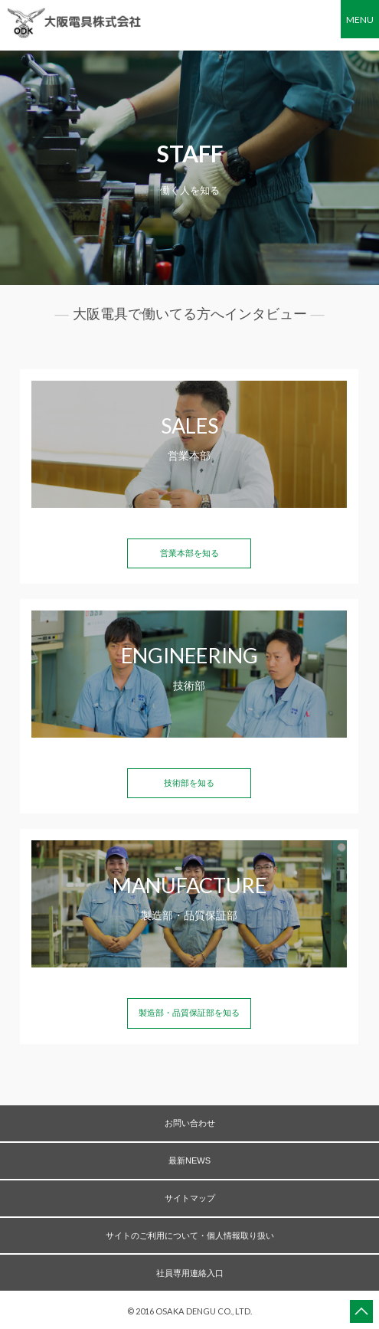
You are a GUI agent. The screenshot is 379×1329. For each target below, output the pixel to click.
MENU (360, 19)
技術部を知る (189, 782)
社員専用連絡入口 (190, 1273)
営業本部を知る (189, 553)
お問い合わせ (190, 1123)
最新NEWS (189, 1160)
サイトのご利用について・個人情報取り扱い (190, 1235)
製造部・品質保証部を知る (189, 1012)
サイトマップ (190, 1198)
